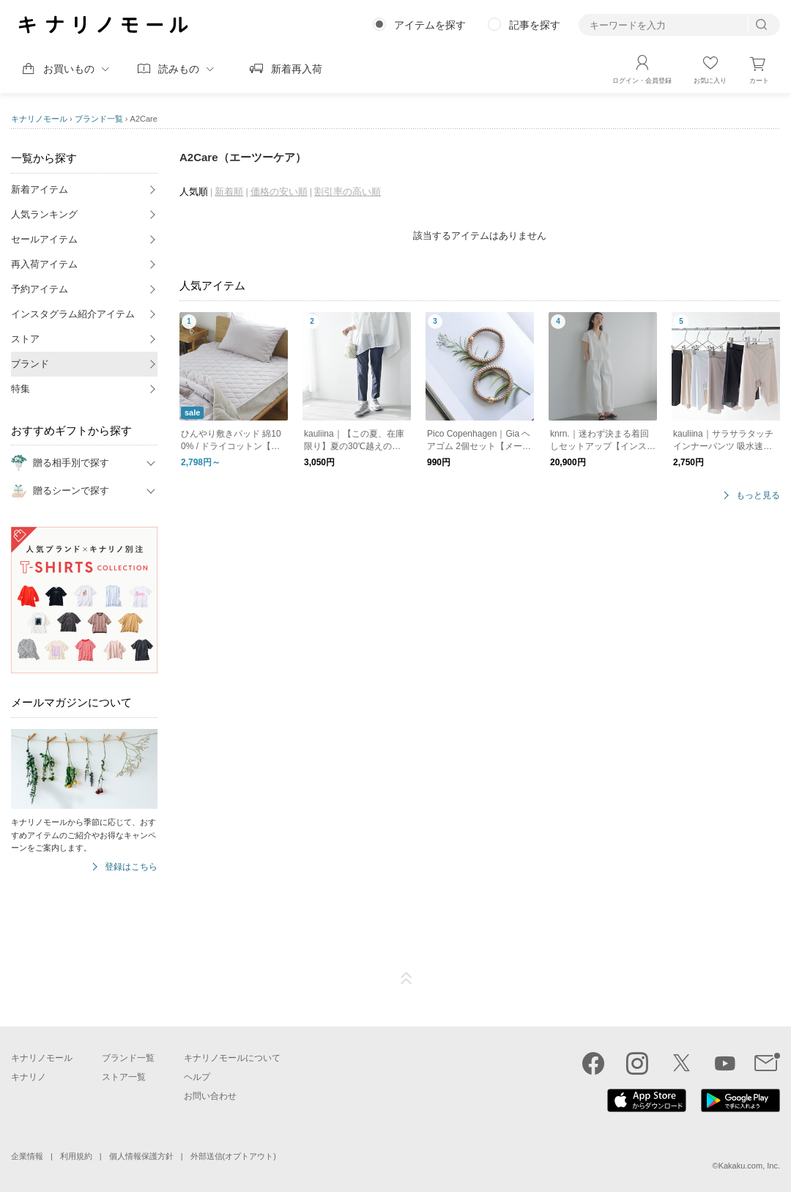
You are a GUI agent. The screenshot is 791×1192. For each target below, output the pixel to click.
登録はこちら (131, 867)
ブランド (30, 363)
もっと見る (758, 495)
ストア (25, 338)
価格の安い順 (279, 191)
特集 (20, 388)
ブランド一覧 (99, 118)
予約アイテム (39, 289)
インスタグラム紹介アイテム (73, 313)
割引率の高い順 (347, 191)
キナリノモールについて (232, 1058)
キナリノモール (39, 118)
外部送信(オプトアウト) (233, 1156)
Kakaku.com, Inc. (749, 1165)
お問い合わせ (210, 1096)
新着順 (229, 191)
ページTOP (406, 979)
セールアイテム (44, 239)
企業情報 (27, 1156)
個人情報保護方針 (141, 1156)
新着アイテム (39, 189)
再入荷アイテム (44, 264)
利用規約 (76, 1156)
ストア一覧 (124, 1077)
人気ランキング (44, 214)
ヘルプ (197, 1077)
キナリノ (28, 1077)
